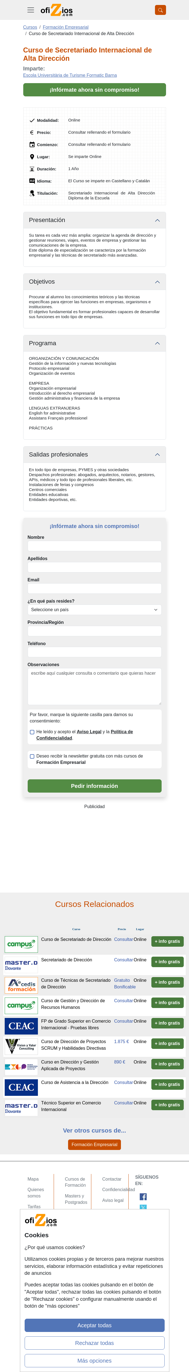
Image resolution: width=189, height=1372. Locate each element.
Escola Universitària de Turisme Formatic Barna (70, 75)
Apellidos (38, 558)
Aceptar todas (94, 1325)
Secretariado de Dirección (66, 959)
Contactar (111, 1179)
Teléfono (37, 643)
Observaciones (43, 664)
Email (34, 579)
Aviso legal (113, 1200)
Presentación (47, 220)
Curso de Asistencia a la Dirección (74, 1082)
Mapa (33, 1179)
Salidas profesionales (58, 454)
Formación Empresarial (94, 1144)
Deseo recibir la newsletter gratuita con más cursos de (90, 759)
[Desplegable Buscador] (160, 10)
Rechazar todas (94, 1343)
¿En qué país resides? (51, 601)
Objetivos (42, 281)
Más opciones (94, 1361)
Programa (42, 343)
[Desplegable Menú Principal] (30, 10)
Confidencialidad (118, 1189)
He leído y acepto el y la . (85, 734)
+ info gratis (167, 941)
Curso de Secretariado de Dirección (76, 939)
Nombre (36, 537)
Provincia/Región (46, 622)
